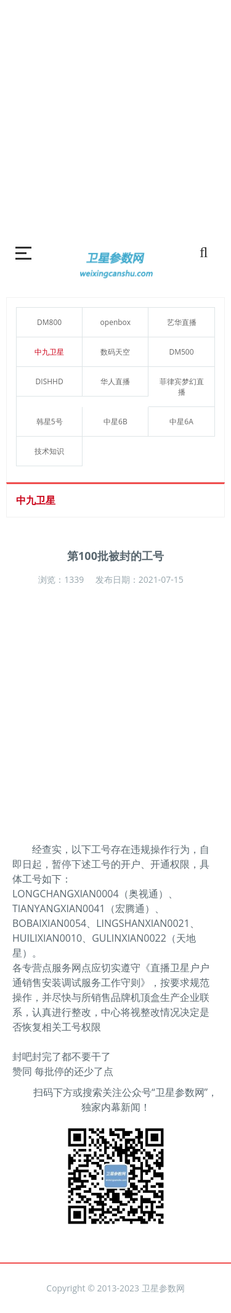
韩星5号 (49, 421)
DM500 (181, 352)
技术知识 (49, 451)
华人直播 (115, 381)
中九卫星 (49, 352)
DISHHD (49, 381)
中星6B (115, 421)
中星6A (181, 421)
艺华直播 (182, 322)
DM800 (49, 322)
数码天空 (115, 352)
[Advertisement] (115, 115)
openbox (115, 322)
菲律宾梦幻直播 (182, 386)
